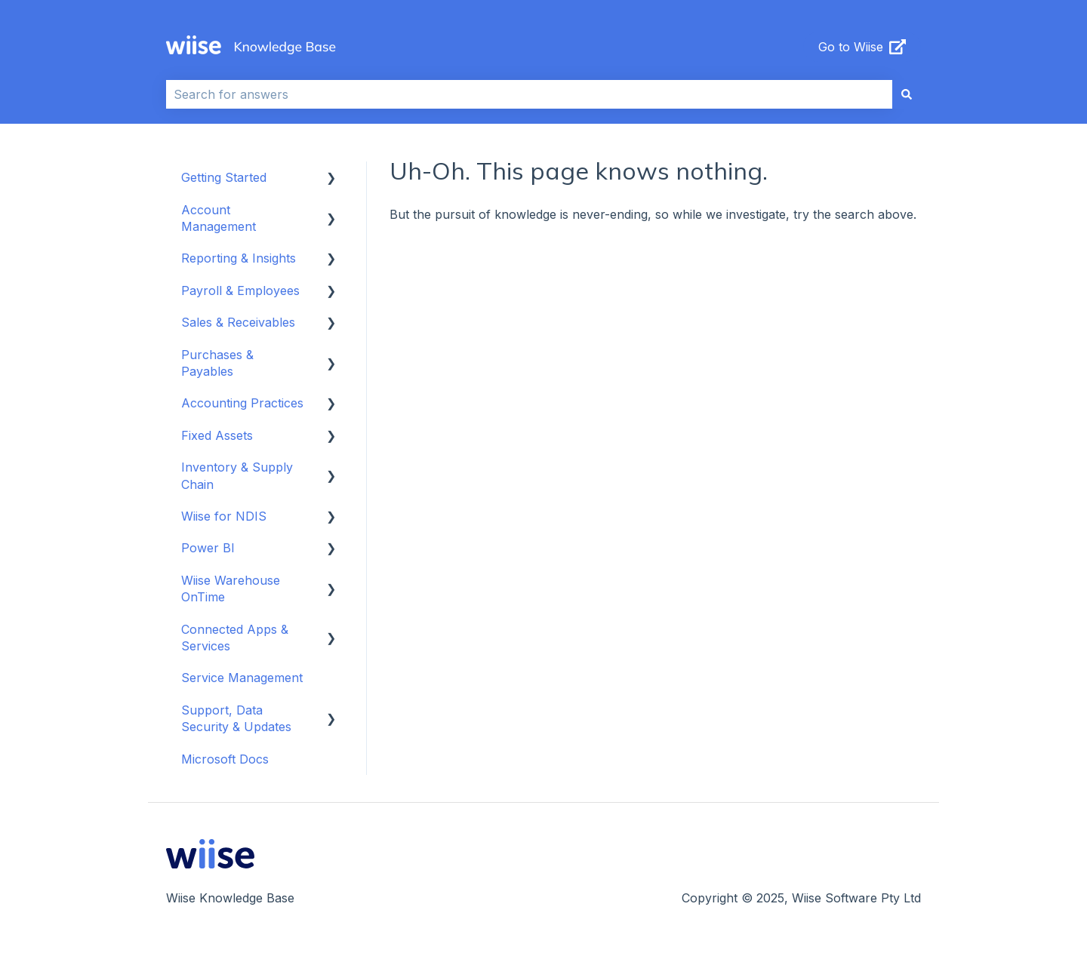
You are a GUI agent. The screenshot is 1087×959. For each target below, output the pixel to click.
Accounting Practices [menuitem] (242, 402)
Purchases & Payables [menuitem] (217, 363)
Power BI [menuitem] (208, 547)
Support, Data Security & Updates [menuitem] (236, 718)
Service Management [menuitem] (242, 677)
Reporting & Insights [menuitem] (238, 258)
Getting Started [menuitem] (223, 177)
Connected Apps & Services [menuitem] (234, 637)
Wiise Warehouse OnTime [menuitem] (230, 588)
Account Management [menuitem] (218, 218)
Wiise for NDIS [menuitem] (223, 516)
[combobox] (529, 94)
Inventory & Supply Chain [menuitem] (237, 475)
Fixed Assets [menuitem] (217, 435)
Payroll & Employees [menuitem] (240, 290)
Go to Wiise (862, 46)
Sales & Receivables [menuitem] (238, 322)
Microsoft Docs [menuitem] (225, 759)
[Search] (906, 94)
